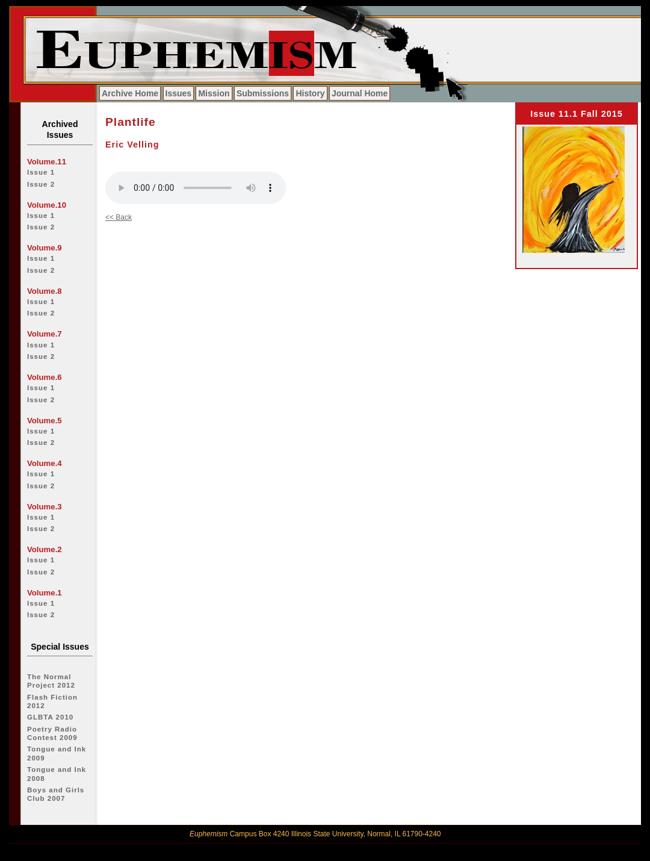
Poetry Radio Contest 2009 (52, 733)
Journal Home (360, 93)
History (310, 93)
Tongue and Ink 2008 (56, 774)
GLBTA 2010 (50, 717)
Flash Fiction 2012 (52, 701)
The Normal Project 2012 (51, 681)
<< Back (118, 217)
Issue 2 (41, 184)
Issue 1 (41, 172)
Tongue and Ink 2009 (56, 753)
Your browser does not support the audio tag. (195, 188)
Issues (179, 93)
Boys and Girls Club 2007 (55, 794)
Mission (213, 93)
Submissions (263, 93)
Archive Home (130, 93)
